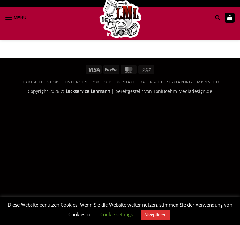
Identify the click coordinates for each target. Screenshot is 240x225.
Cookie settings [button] (116, 214)
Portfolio (102, 82)
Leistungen (74, 82)
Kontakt (126, 82)
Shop (53, 82)
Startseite (32, 82)
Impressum (208, 82)
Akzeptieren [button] (155, 215)
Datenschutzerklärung (165, 82)
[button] (16, 17)
